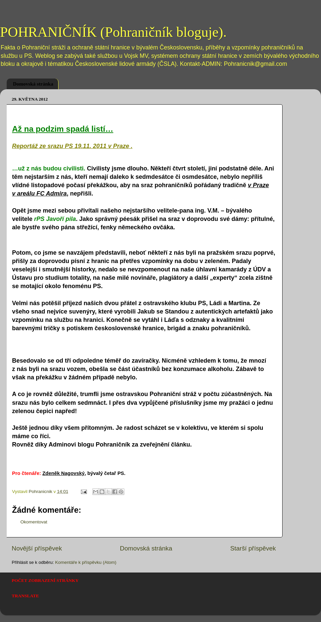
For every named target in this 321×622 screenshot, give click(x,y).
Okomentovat (33, 521)
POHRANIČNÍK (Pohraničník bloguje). (113, 32)
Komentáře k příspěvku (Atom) (85, 562)
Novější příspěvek (37, 548)
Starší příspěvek (253, 548)
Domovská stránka (33, 84)
